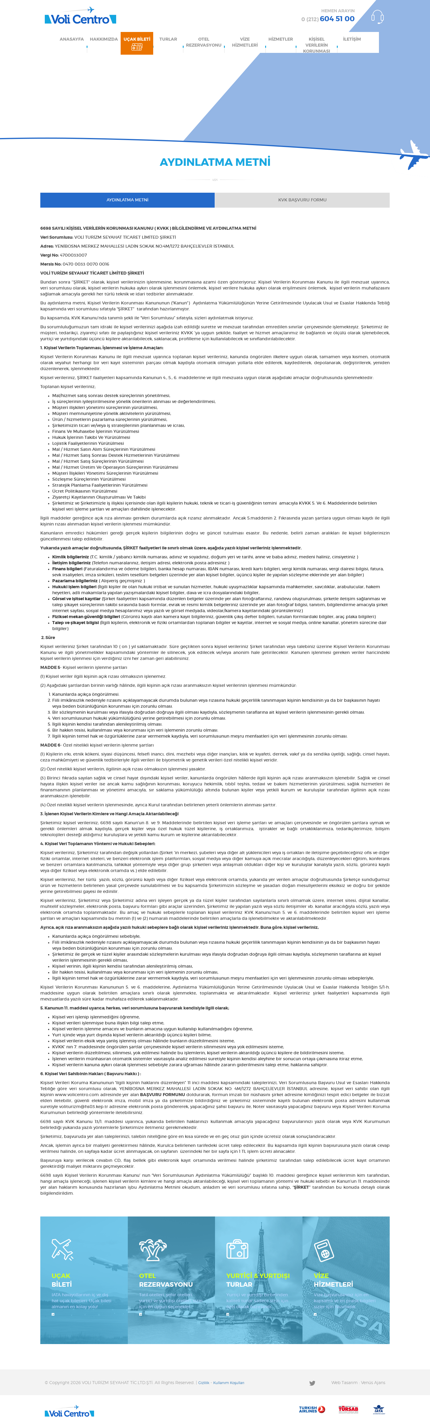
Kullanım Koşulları (228, 1383)
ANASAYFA (72, 39)
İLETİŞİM (352, 39)
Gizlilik (203, 1383)
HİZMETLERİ (346, 1280)
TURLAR (168, 39)
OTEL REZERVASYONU (204, 42)
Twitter (312, 1383)
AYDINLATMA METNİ (127, 200)
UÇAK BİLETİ (137, 39)
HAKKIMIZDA (104, 39)
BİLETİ (84, 1280)
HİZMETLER (280, 39)
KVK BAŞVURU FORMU (302, 200)
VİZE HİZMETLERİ (245, 42)
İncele (53, 1314)
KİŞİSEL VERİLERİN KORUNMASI (316, 45)
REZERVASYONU (171, 1280)
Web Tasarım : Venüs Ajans (358, 1383)
